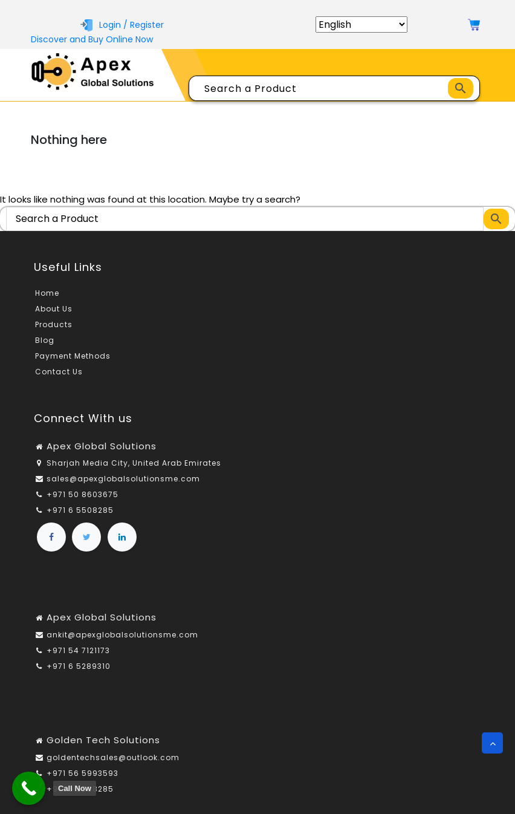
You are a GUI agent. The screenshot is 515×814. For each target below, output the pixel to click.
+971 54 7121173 (78, 650)
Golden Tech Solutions (103, 740)
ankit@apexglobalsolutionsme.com (122, 635)
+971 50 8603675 (82, 494)
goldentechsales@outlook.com (113, 757)
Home (47, 293)
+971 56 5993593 (82, 773)
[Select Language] (361, 24)
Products (54, 324)
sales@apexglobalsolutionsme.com (123, 479)
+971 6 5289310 (79, 666)
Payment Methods (73, 356)
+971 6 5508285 (80, 510)
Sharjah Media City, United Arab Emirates (134, 463)
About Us (54, 309)
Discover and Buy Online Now (92, 39)
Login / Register (122, 25)
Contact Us (59, 371)
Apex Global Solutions (102, 446)
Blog (44, 340)
